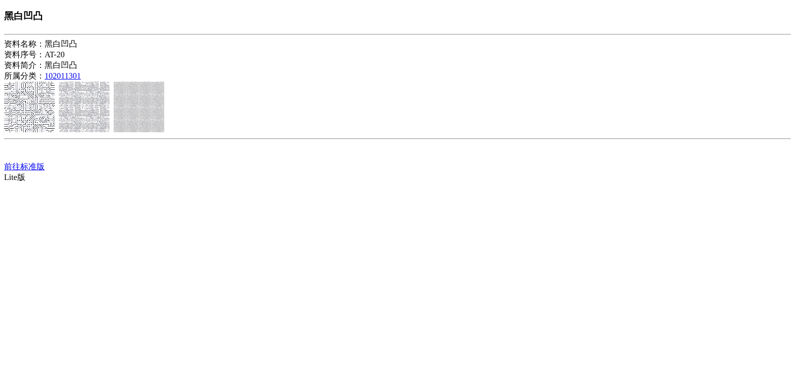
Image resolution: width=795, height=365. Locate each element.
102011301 (63, 75)
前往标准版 (24, 166)
